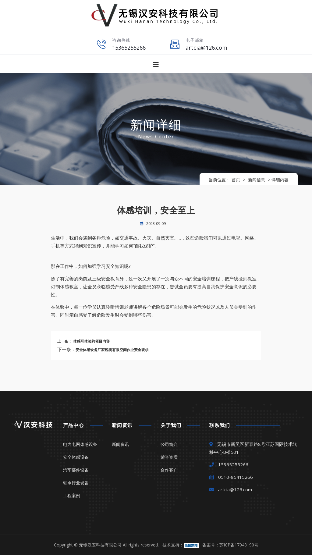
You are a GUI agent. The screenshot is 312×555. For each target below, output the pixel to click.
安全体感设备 (76, 457)
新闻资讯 (120, 444)
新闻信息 (256, 180)
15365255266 (129, 47)
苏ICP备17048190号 (238, 545)
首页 (236, 180)
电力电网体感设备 (80, 444)
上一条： (64, 341)
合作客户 (169, 470)
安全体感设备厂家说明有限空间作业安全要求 (112, 350)
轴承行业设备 (76, 483)
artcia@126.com (206, 47)
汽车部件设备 (76, 470)
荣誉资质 (169, 457)
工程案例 (71, 495)
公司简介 (169, 444)
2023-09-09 (156, 223)
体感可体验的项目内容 (91, 341)
